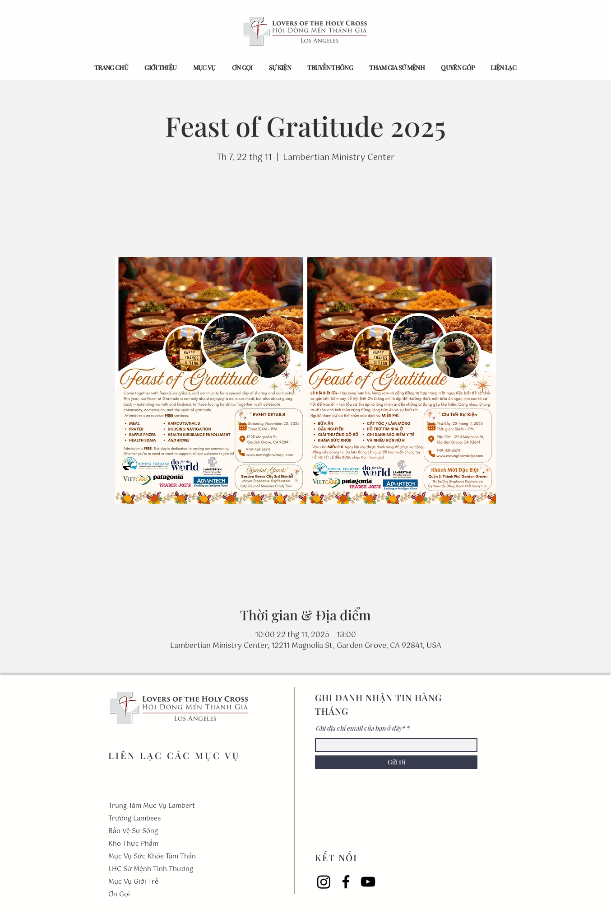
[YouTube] (368, 882)
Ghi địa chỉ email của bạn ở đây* (360, 728)
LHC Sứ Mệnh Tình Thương (150, 869)
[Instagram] (324, 882)
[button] (160, 67)
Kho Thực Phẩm (133, 844)
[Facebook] (346, 882)
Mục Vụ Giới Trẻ (133, 882)
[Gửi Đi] (396, 762)
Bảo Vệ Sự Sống (133, 831)
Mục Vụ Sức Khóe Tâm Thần (152, 856)
